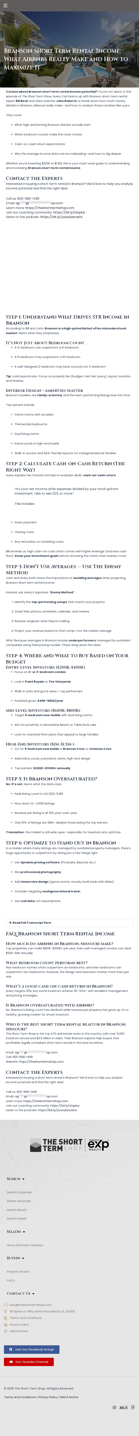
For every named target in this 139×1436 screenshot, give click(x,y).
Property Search (18, 1272)
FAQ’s (11, 1280)
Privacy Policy (47, 1397)
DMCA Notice (69, 1397)
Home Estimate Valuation (25, 1245)
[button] (5, 5)
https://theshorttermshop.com (49, 208)
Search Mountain (21, 1201)
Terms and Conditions (20, 1397)
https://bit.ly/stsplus (69, 212)
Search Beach (19, 1210)
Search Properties (19, 1192)
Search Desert (19, 1218)
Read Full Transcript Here (32, 923)
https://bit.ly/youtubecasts (61, 217)
